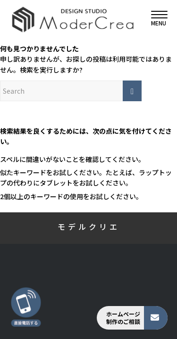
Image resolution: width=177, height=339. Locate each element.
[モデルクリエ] (72, 19)
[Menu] (155, 19)
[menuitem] (155, 19)
